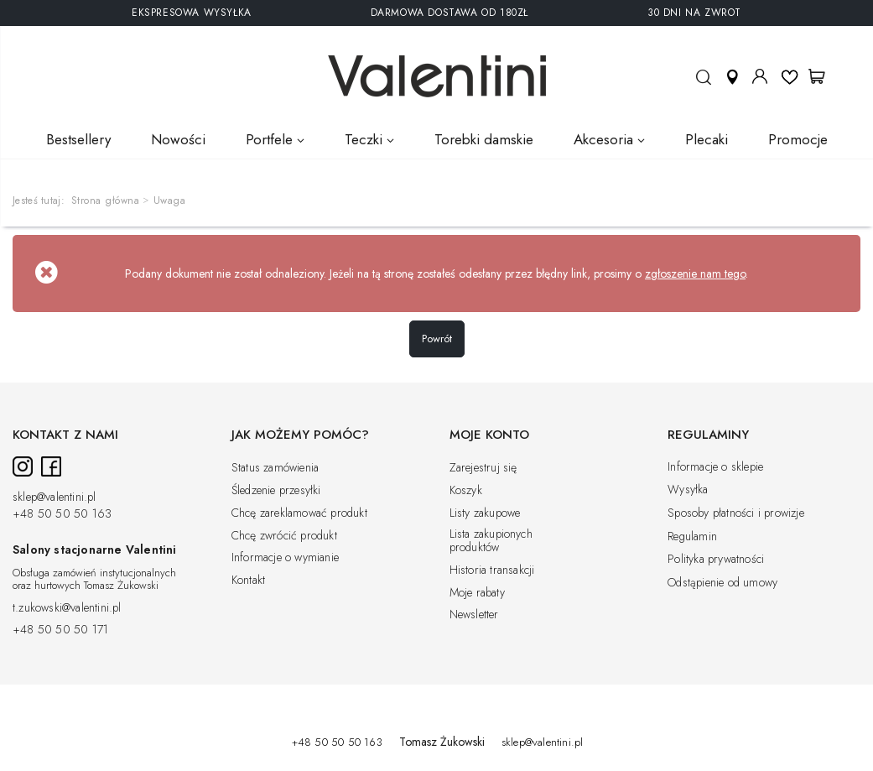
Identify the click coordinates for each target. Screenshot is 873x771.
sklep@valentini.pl (54, 497)
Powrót (437, 338)
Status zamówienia (275, 468)
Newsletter (474, 615)
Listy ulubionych (790, 76)
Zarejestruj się (483, 468)
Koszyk (465, 491)
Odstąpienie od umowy (722, 583)
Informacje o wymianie (285, 558)
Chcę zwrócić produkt (284, 536)
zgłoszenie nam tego (695, 273)
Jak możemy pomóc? (300, 435)
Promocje (798, 139)
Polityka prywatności (716, 559)
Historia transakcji (492, 570)
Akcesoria (603, 139)
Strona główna (105, 200)
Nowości (178, 139)
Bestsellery (78, 139)
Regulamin (692, 537)
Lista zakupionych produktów (491, 541)
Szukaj (703, 84)
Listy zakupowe (485, 513)
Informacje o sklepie (715, 467)
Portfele (269, 139)
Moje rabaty (477, 593)
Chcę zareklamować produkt (299, 513)
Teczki (363, 139)
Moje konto (759, 76)
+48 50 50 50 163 (62, 514)
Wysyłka (688, 490)
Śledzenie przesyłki (276, 491)
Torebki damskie (483, 139)
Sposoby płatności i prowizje (736, 513)
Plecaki (706, 139)
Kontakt (248, 580)
